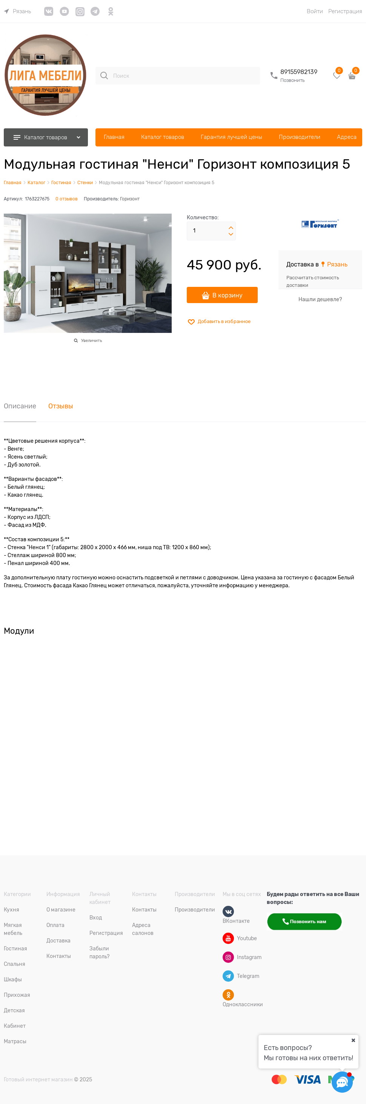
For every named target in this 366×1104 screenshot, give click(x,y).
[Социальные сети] (342, 1082)
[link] (17, 11)
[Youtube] (228, 938)
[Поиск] (104, 75)
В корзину (227, 295)
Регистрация (345, 11)
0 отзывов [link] (66, 199)
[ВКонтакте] (228, 911)
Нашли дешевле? (320, 299)
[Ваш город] (353, 1040)
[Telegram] (228, 976)
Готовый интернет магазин (38, 1079)
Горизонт (130, 199)
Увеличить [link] (91, 340)
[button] (231, 228)
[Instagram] (228, 957)
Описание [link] (20, 406)
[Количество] (211, 231)
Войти (315, 11)
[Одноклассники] (228, 995)
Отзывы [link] (60, 406)
